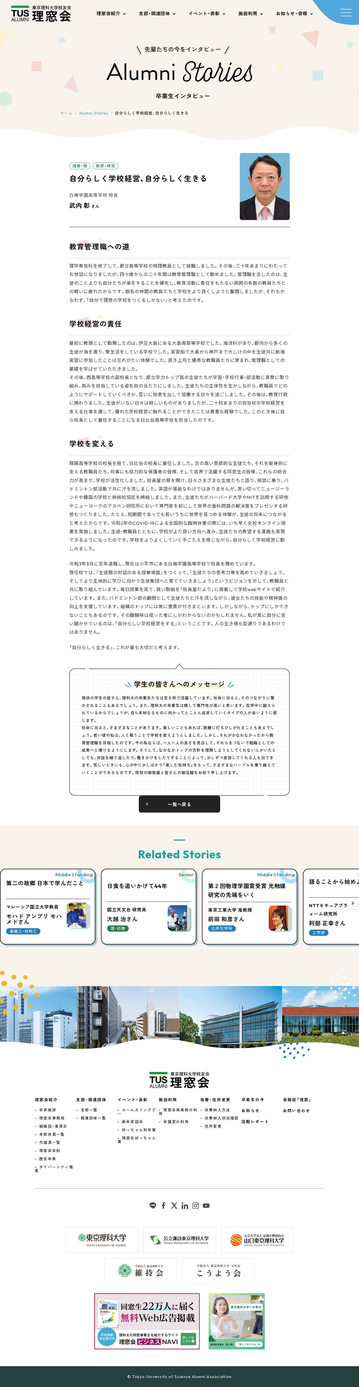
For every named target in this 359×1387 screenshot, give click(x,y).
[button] (352, 903)
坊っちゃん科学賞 (139, 1130)
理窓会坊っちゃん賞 (137, 1140)
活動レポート (255, 1121)
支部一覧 (89, 1110)
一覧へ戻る (180, 804)
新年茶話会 (132, 1121)
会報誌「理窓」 (297, 1099)
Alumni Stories (94, 113)
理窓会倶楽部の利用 (178, 1112)
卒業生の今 (252, 1099)
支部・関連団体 (154, 13)
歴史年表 (47, 1158)
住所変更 (213, 1126)
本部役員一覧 (52, 1134)
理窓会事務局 (52, 1118)
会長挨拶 (47, 1110)
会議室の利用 (176, 1121)
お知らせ (250, 1110)
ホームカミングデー (137, 1112)
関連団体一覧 (93, 1118)
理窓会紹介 (108, 13)
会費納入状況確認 (222, 1118)
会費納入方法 (217, 1110)
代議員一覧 (50, 1142)
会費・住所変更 (215, 1099)
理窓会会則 (50, 1150)
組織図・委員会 (53, 1126)
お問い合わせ (296, 1110)
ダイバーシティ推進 (54, 1169)
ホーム (66, 113)
